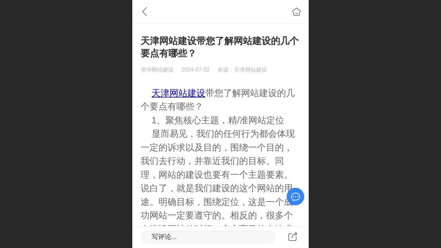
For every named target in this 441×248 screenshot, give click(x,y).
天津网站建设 (178, 93)
